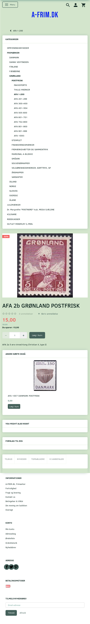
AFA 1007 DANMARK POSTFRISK (24, 395)
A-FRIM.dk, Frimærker (15, 484)
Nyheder (22, 459)
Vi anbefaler (56, 459)
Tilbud (8, 459)
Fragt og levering (13, 492)
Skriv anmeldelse (49, 313)
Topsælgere (38, 459)
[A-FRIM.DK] (45, 15)
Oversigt (9, 509)
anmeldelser (26, 313)
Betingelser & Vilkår (14, 501)
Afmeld (23, 612)
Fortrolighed (11, 488)
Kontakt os (10, 497)
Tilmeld (11, 612)
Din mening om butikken (16, 505)
